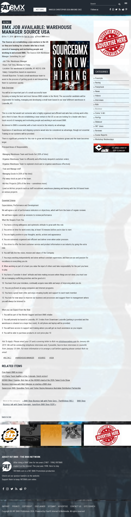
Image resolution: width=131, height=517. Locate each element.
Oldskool (98, 122)
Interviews (99, 100)
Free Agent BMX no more (12, 372)
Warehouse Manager (25, 358)
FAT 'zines (99, 126)
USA (52, 358)
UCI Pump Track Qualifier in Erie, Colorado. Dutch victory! (25, 376)
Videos (98, 95)
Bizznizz (6, 22)
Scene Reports (101, 135)
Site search (89, 506)
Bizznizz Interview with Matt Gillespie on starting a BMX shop (26, 384)
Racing (98, 82)
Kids (97, 104)
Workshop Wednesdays (104, 139)
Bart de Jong (29, 37)
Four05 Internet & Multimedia (57, 511)
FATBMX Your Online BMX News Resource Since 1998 (15, 6)
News (97, 91)
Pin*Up (98, 117)
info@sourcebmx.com (67, 341)
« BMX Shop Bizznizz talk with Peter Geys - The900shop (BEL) (48, 401)
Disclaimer (40, 506)
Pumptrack (99, 87)
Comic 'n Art (100, 113)
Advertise (63, 506)
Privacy (16, 506)
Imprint (6, 506)
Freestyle (99, 78)
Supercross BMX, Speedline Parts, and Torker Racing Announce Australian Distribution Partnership (41, 388)
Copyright (27, 506)
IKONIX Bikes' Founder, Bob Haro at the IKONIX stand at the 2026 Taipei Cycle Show (36, 380)
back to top (6, 417)
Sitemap (52, 506)
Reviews (98, 130)
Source (42, 358)
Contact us (75, 506)
